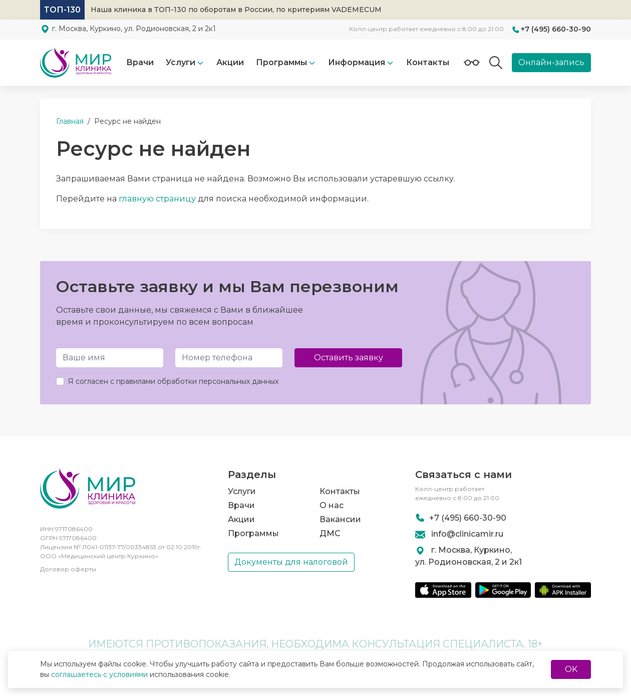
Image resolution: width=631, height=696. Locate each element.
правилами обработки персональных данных (197, 381)
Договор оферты (68, 569)
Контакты (427, 62)
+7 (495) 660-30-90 (556, 29)
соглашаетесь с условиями (99, 674)
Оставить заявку (348, 357)
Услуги (180, 62)
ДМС (330, 533)
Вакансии (340, 519)
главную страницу (157, 198)
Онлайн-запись (551, 62)
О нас (332, 505)
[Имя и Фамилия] (109, 357)
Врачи (140, 62)
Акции (230, 62)
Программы (253, 533)
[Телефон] (228, 357)
